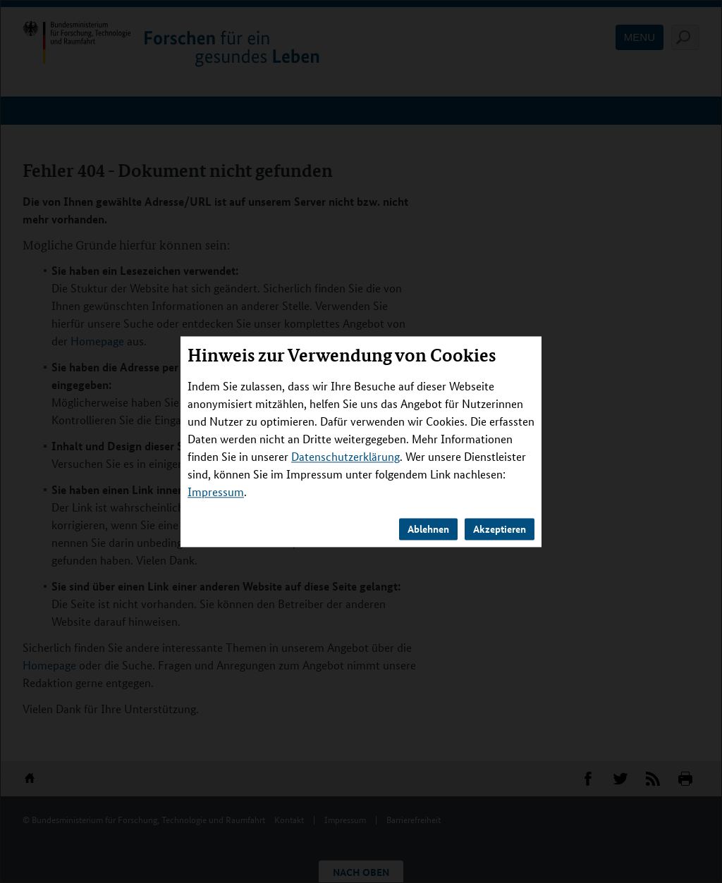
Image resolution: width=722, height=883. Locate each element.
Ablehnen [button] (428, 528)
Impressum (216, 491)
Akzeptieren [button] (499, 528)
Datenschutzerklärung (345, 456)
